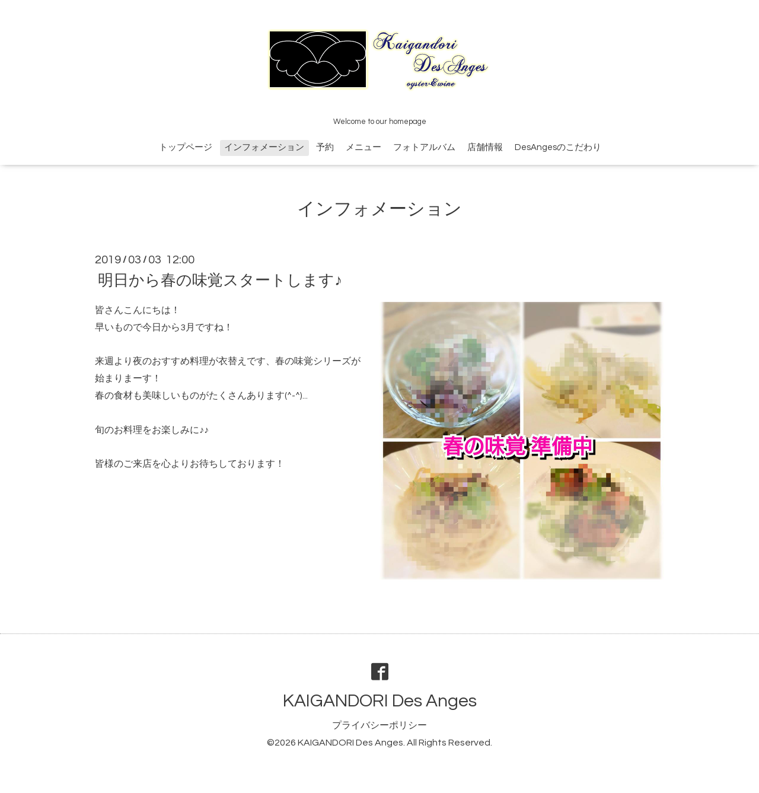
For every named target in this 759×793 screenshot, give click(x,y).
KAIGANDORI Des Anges (380, 701)
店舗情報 (485, 147)
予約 (325, 147)
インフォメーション (264, 147)
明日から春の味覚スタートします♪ (220, 280)
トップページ (185, 147)
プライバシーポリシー (379, 725)
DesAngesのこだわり (558, 147)
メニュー (363, 147)
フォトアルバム (424, 147)
